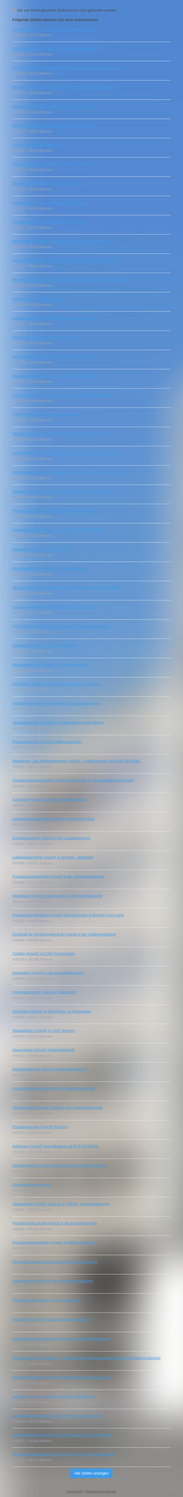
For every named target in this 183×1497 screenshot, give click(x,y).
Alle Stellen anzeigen (91, 1473)
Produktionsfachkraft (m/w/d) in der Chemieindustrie (54, 1223)
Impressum (75, 1491)
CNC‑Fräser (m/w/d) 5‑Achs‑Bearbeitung (45, 414)
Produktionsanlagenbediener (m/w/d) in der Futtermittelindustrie (64, 1454)
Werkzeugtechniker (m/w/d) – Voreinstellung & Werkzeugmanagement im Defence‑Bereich (86, 1358)
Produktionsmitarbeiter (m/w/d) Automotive (47, 1300)
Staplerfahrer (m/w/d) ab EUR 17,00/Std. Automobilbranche (60, 1204)
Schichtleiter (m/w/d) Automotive (38, 299)
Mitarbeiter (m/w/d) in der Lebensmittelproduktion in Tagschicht (63, 491)
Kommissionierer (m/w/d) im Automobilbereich (50, 202)
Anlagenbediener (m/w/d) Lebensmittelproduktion (52, 164)
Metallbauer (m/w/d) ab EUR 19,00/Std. (44, 337)
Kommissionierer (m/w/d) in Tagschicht (43, 992)
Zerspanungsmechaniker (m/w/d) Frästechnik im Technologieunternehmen (73, 780)
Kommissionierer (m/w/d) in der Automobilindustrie (53, 1088)
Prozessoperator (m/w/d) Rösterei (40, 1127)
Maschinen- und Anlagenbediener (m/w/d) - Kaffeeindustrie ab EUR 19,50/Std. (76, 761)
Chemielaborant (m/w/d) (32, 1185)
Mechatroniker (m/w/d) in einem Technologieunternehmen (59, 1165)
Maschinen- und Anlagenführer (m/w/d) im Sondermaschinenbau (65, 87)
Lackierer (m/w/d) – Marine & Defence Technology (53, 1396)
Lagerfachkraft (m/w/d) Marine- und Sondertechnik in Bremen (62, 395)
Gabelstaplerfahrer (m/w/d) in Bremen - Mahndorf (52, 857)
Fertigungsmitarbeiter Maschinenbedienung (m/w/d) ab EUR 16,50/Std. (70, 280)
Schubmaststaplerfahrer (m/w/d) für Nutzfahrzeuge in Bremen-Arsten (68, 68)
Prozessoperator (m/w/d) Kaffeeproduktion (47, 742)
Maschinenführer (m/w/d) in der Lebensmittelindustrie (55, 376)
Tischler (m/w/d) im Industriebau (38, 145)
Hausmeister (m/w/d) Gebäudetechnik (43, 1050)
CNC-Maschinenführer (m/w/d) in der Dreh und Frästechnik (60, 626)
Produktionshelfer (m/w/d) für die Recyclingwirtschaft (55, 48)
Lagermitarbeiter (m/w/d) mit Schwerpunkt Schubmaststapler (62, 1435)
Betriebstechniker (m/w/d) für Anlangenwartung (50, 665)
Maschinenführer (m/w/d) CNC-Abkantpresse (49, 568)
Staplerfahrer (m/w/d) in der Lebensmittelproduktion (54, 106)
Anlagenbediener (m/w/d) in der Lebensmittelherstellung (58, 530)
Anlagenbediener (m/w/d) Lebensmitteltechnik (49, 1069)
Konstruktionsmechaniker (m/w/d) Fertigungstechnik (54, 1262)
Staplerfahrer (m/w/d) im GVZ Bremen (43, 1031)
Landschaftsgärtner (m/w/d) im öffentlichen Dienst (53, 357)
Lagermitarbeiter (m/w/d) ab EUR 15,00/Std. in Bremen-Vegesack (65, 453)
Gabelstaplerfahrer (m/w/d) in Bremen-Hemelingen (53, 318)
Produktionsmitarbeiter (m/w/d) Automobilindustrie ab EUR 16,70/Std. (69, 472)
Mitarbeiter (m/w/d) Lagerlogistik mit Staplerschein (53, 125)
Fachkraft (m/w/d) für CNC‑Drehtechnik (44, 645)
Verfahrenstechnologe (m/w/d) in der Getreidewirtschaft (57, 1108)
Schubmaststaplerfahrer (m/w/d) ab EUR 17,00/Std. (54, 607)
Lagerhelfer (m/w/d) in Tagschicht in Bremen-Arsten (54, 29)
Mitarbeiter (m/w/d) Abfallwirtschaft (40, 549)
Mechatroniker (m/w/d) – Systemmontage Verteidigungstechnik (63, 241)
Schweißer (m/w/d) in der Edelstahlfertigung (48, 973)
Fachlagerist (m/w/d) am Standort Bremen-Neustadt (54, 511)
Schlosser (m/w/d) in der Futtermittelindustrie (49, 799)
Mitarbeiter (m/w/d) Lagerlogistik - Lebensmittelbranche (57, 896)
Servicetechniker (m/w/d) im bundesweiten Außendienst (57, 722)
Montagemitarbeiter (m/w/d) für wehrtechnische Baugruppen (61, 1377)
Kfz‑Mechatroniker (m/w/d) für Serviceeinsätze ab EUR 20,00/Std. (66, 588)
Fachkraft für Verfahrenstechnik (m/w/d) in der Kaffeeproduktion (64, 934)
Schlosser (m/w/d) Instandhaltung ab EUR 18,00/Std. (55, 1146)
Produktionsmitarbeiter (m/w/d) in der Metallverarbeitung (58, 876)
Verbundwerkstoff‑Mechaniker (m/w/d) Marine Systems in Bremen (66, 260)
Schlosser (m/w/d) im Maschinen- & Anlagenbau (51, 1011)
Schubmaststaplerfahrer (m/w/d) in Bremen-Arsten (53, 819)
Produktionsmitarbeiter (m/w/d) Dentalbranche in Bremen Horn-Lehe (68, 915)
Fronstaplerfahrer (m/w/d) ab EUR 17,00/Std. (49, 222)
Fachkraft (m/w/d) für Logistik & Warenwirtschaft (51, 1319)
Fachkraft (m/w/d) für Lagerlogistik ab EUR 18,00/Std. (56, 684)
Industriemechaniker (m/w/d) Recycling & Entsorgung (55, 703)
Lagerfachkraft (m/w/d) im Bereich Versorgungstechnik (56, 1416)
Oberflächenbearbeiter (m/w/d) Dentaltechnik (49, 183)
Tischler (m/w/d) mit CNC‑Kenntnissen (43, 953)
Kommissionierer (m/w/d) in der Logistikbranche (51, 838)
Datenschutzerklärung (100, 1491)
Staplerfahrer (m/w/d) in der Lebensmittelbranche (52, 1281)
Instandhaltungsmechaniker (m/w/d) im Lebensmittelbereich (61, 1339)
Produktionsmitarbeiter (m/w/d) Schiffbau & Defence (54, 1242)
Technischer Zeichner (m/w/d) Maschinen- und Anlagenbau (60, 434)
